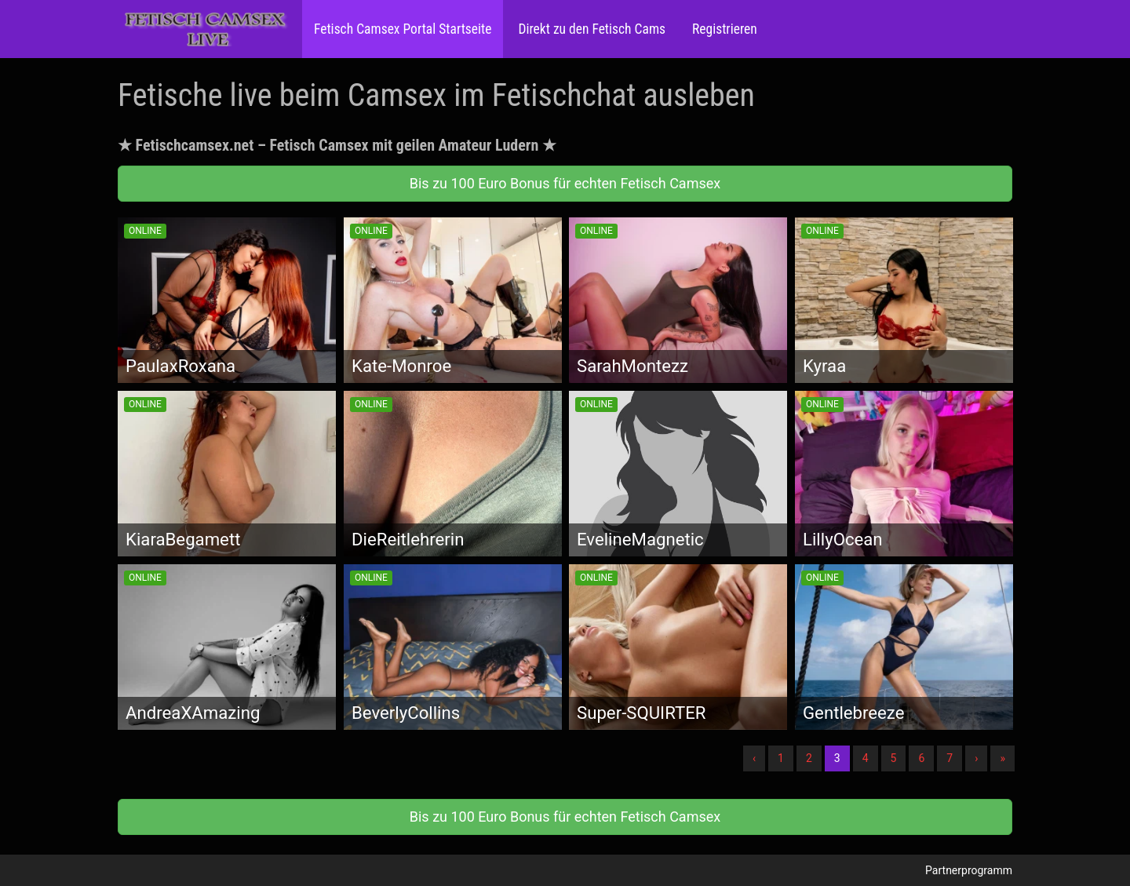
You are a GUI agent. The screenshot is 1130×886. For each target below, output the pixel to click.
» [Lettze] (1002, 758)
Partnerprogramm (968, 870)
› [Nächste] (976, 758)
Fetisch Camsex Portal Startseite (402, 29)
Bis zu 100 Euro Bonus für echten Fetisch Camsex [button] (565, 183)
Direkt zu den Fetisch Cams (590, 29)
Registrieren (723, 29)
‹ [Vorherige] (754, 758)
